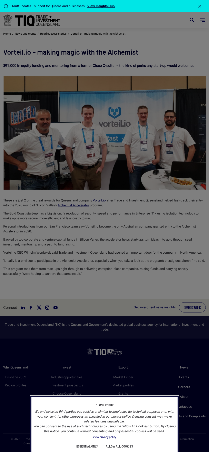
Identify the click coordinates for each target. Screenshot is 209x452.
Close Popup (104, 405)
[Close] (200, 6)
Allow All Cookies (119, 446)
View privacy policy (104, 437)
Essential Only (87, 446)
